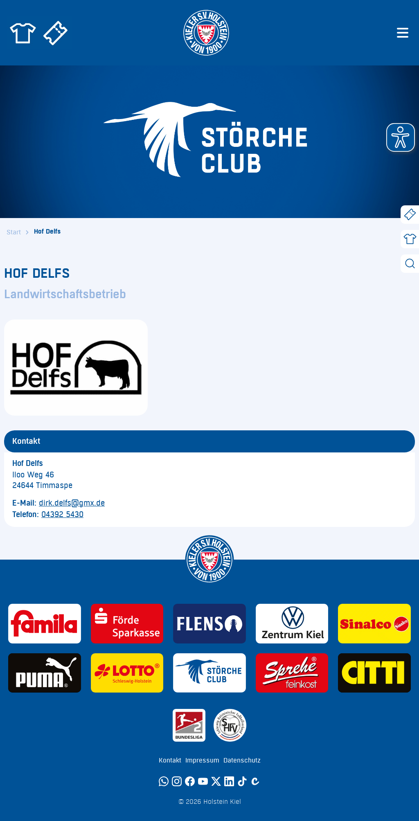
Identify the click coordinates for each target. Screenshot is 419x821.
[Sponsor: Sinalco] (374, 623)
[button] (400, 137)
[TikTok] (242, 781)
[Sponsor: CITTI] (374, 673)
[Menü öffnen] (402, 33)
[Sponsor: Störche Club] (209, 673)
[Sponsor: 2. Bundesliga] (189, 725)
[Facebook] (190, 781)
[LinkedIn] (229, 781)
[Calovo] (255, 781)
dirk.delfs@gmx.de (72, 503)
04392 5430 (62, 514)
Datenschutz (242, 760)
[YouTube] (203, 781)
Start (14, 232)
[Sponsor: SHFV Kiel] (230, 725)
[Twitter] (216, 781)
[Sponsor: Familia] (44, 623)
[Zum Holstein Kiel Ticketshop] (55, 32)
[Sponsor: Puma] (44, 673)
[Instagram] (177, 781)
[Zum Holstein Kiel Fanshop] (23, 32)
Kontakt (170, 760)
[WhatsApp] (164, 781)
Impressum (202, 760)
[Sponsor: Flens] (209, 623)
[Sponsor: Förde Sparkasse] (127, 623)
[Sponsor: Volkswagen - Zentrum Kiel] (292, 623)
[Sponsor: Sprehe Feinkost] (292, 673)
